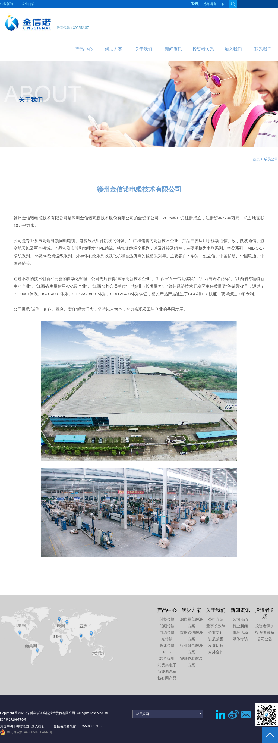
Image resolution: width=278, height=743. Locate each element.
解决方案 (113, 49)
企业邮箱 (28, 4)
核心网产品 (166, 678)
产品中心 (84, 49)
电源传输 (167, 632)
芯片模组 (167, 658)
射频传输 (167, 619)
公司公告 (264, 639)
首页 (256, 159)
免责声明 (6, 726)
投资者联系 (264, 632)
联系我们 (263, 49)
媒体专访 (240, 639)
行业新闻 (6, 4)
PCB (167, 652)
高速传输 (167, 645)
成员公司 (271, 159)
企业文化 (215, 632)
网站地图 (22, 726)
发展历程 (215, 645)
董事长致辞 (215, 626)
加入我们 (233, 49)
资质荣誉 (215, 639)
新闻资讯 (173, 49)
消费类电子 (166, 665)
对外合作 (215, 652)
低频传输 (167, 626)
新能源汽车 (166, 671)
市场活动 (240, 632)
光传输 (167, 639)
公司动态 (240, 619)
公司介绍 (215, 619)
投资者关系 (203, 49)
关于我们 (143, 49)
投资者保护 (264, 626)
